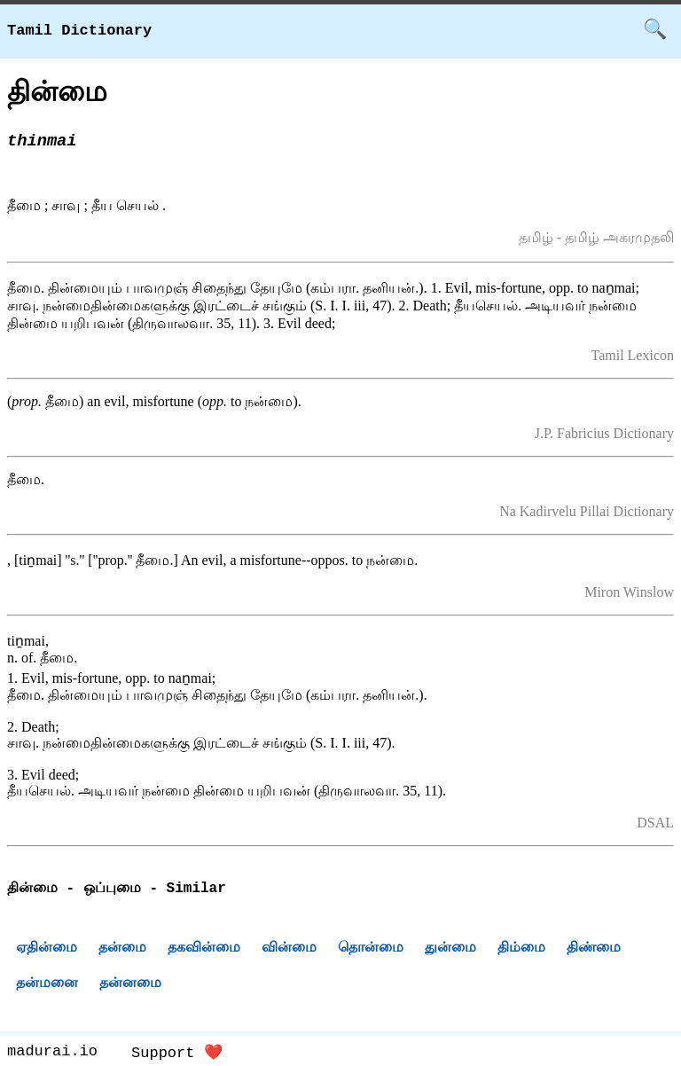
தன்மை (122, 949)
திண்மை (594, 949)
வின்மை (289, 949)
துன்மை (450, 949)
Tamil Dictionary (79, 30)
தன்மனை (47, 984)
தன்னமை (130, 984)
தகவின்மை (204, 949)
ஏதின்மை (46, 949)
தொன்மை (370, 949)
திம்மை (521, 949)
